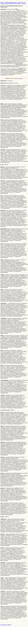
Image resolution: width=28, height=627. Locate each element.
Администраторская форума (10, 2)
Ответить (24, 3)
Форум (2, 2)
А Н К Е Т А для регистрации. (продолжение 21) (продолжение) (13, 3)
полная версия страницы (6, 624)
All (21, 78)
